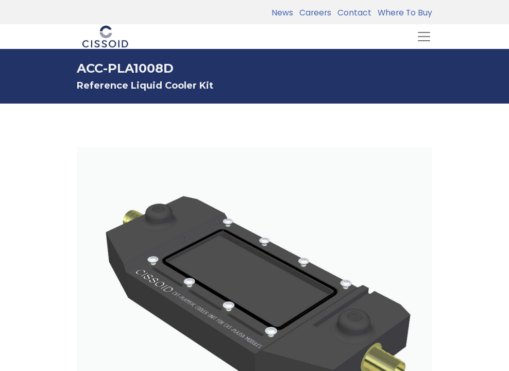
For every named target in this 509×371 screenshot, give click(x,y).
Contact (352, 13)
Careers (313, 13)
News (282, 13)
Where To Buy (403, 13)
